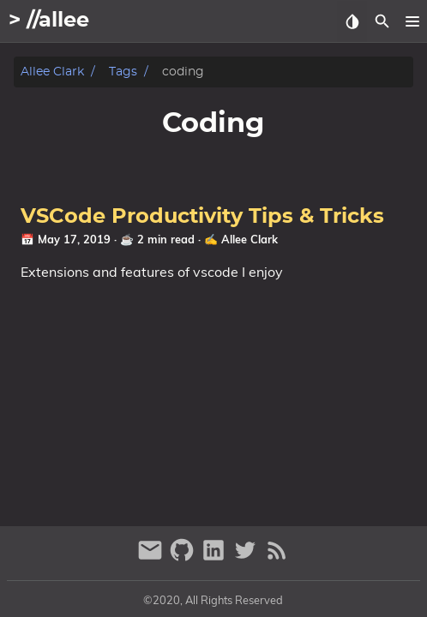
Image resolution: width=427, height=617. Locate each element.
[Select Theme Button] (352, 21)
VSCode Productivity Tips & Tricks (202, 217)
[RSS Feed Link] (277, 557)
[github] (184, 557)
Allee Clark (52, 71)
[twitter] (247, 557)
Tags (123, 71)
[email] (152, 557)
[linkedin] (216, 557)
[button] (412, 21)
